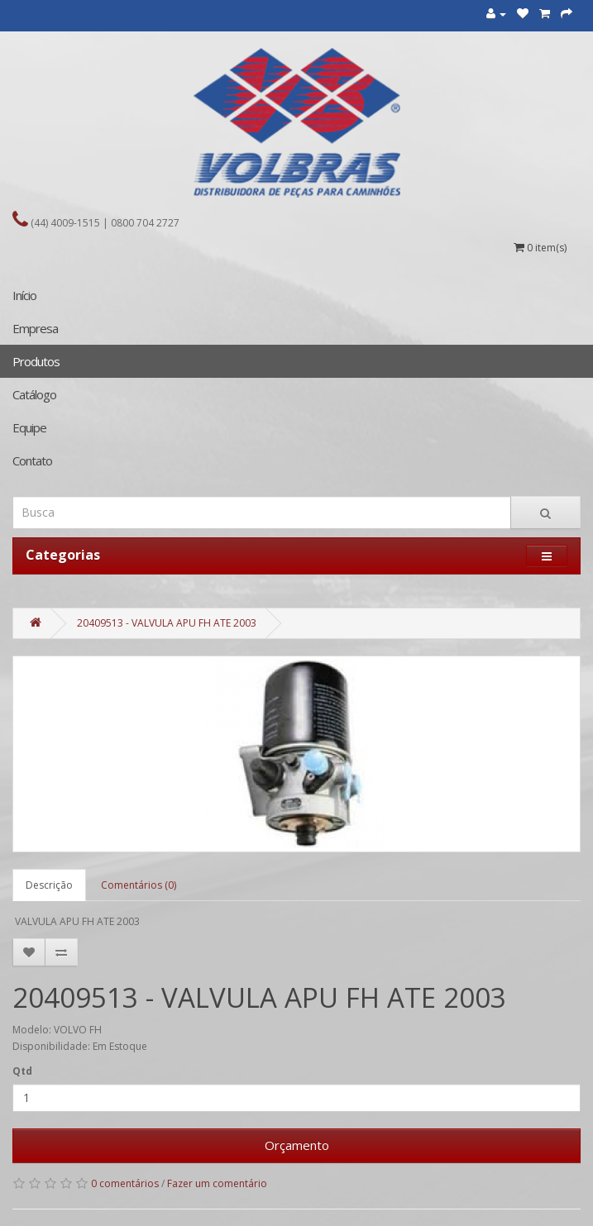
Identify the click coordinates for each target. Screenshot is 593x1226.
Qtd (22, 1071)
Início (24, 295)
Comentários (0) (138, 885)
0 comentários (125, 1183)
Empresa (35, 328)
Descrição (49, 885)
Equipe (29, 427)
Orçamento (297, 1145)
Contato (32, 460)
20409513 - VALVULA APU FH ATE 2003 (166, 623)
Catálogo (34, 394)
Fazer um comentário (217, 1183)
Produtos (36, 361)
